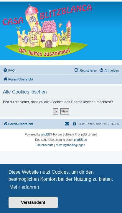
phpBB (45, 134)
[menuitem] (9, 70)
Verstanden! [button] (33, 202)
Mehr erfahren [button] (24, 187)
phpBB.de (80, 139)
